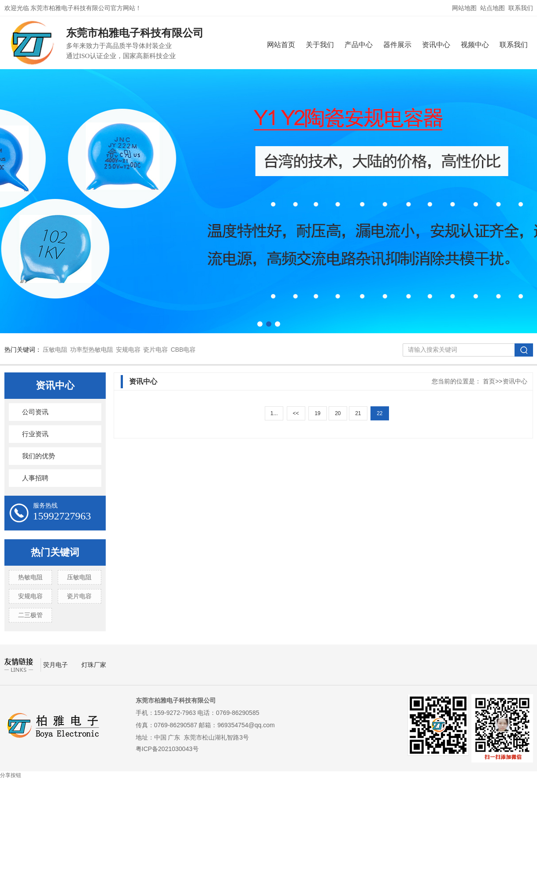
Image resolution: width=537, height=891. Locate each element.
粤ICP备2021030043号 (167, 748)
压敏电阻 (55, 349)
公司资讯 (35, 412)
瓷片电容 (155, 349)
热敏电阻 (30, 577)
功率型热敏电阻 (91, 349)
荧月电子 (56, 664)
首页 (489, 381)
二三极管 (30, 615)
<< (296, 413)
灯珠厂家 (93, 664)
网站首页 (281, 44)
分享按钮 (10, 775)
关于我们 (320, 44)
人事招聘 (35, 478)
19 (317, 413)
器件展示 (397, 44)
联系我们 (520, 7)
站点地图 (492, 7)
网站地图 (464, 7)
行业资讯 (35, 434)
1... (274, 413)
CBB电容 (183, 349)
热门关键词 (55, 552)
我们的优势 (38, 456)
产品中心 (358, 44)
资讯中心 (436, 44)
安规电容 (128, 349)
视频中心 (475, 44)
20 (338, 413)
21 (358, 413)
